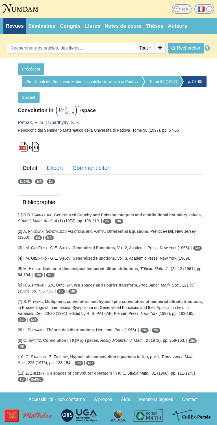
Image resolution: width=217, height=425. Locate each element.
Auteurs (177, 26)
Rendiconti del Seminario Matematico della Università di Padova (82, 81)
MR (39, 181)
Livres (92, 26)
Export (55, 168)
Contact (190, 399)
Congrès (70, 26)
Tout (143, 48)
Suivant (28, 97)
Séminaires (41, 26)
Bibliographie (39, 202)
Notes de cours (123, 26)
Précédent (31, 69)
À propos (103, 399)
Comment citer (91, 168)
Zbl (51, 181)
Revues (15, 26)
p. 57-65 (195, 81)
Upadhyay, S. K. (64, 122)
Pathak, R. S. (31, 122)
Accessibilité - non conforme (57, 399)
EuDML (25, 181)
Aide (125, 399)
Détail (30, 168)
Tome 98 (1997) (163, 81)
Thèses (154, 26)
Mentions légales (156, 399)
